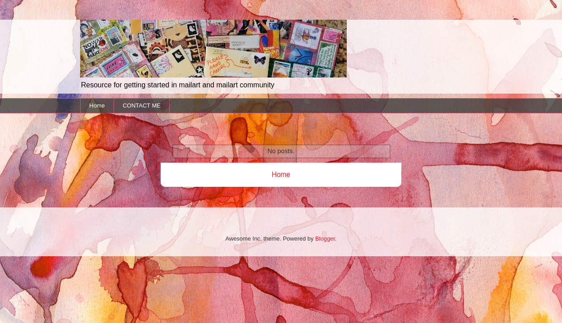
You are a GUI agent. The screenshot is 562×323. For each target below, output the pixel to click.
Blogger (325, 238)
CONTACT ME (142, 105)
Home (97, 105)
